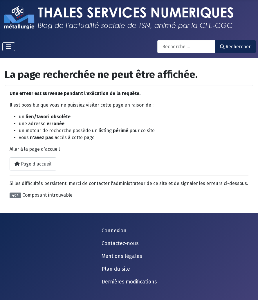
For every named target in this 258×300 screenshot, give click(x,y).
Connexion (114, 231)
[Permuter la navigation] (8, 46)
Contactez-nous (120, 243)
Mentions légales (122, 256)
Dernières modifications (129, 282)
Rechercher (235, 46)
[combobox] (186, 46)
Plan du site (116, 269)
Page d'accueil (33, 164)
